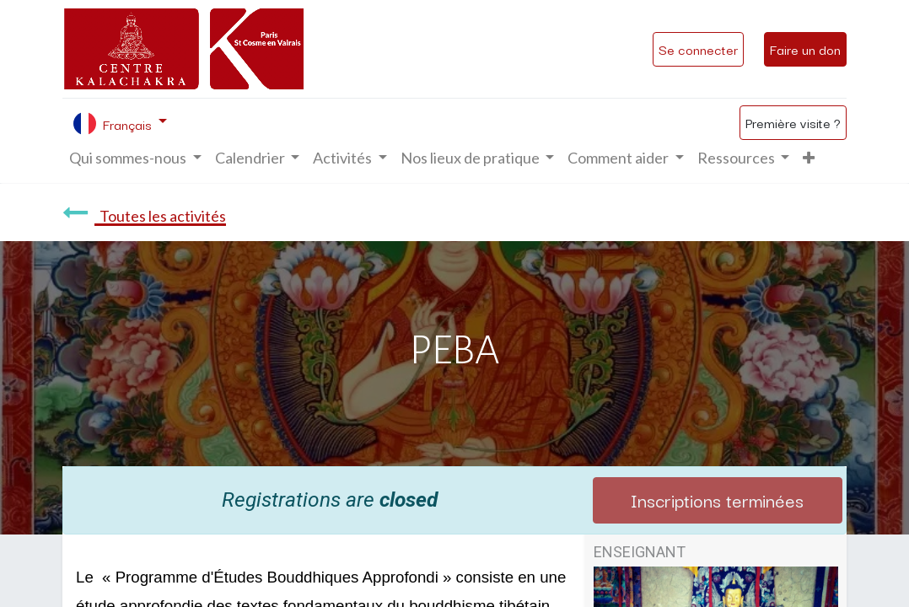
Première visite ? (793, 122)
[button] (808, 158)
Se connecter (698, 49)
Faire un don (805, 49)
